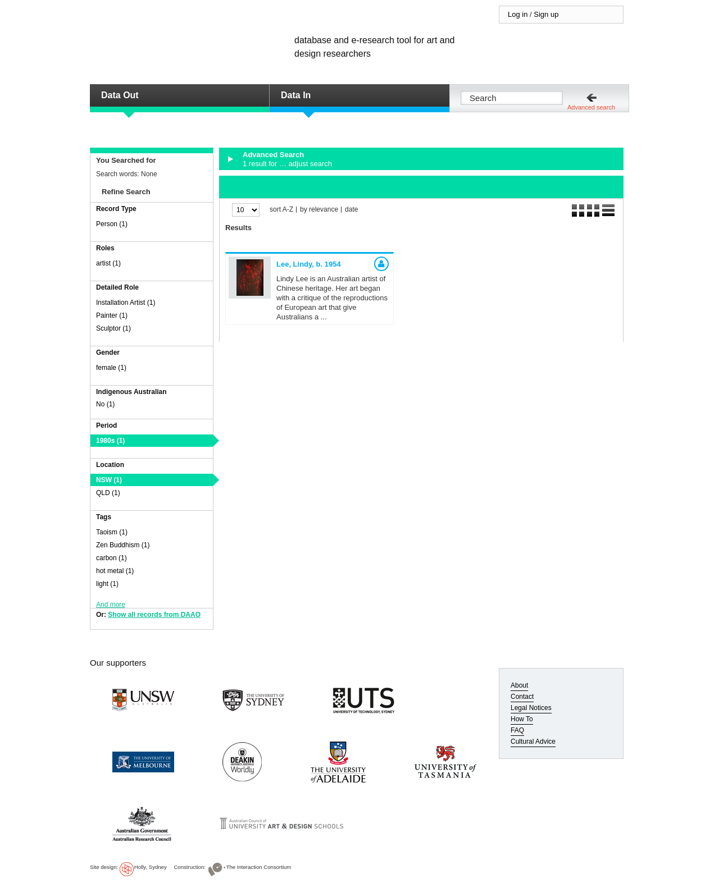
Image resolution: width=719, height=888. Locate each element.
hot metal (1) (115, 571)
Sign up (546, 14)
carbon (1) (111, 558)
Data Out (120, 95)
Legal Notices (531, 708)
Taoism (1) (112, 532)
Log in (517, 14)
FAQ (517, 730)
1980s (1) (110, 441)
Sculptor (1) (113, 328)
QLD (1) (108, 493)
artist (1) (108, 263)
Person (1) (112, 224)
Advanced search (591, 107)
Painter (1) (112, 315)
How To (522, 719)
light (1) (107, 584)
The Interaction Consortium (259, 867)
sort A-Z (281, 210)
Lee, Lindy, (308, 264)
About (519, 685)
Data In (296, 95)
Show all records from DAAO (154, 615)
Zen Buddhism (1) (122, 545)
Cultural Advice (533, 741)
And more (110, 604)
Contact (522, 697)
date (351, 210)
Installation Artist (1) (125, 302)
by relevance (319, 210)
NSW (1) (109, 480)
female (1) (111, 368)
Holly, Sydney (150, 867)
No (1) (105, 404)
